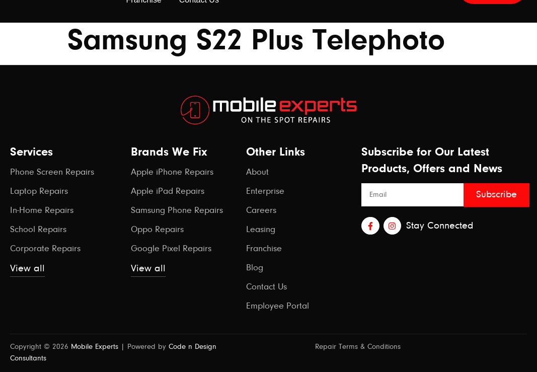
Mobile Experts (94, 347)
